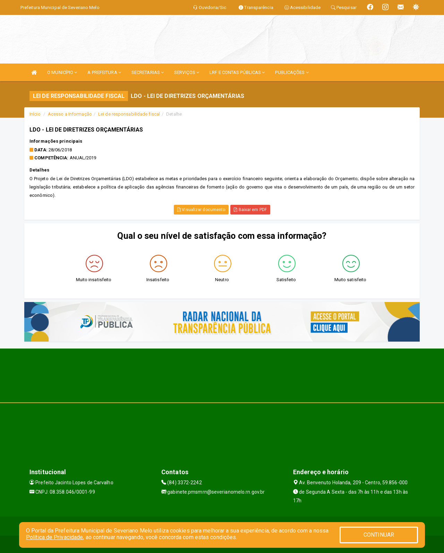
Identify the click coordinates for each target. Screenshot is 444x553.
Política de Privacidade (54, 537)
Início (35, 114)
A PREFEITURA (104, 72)
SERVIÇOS (186, 72)
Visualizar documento (201, 209)
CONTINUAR (379, 534)
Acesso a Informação (70, 114)
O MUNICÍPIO (62, 72)
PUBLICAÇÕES (291, 72)
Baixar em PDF (250, 209)
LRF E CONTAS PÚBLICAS (237, 72)
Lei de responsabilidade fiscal (129, 114)
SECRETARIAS (147, 72)
